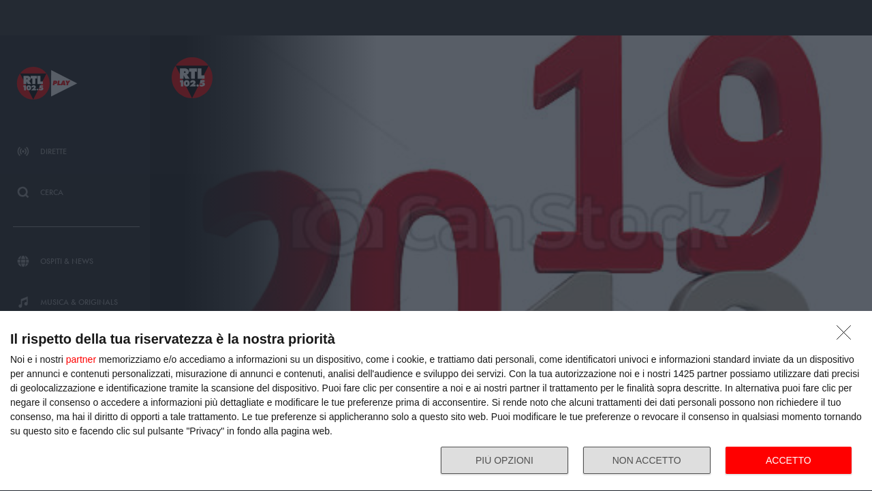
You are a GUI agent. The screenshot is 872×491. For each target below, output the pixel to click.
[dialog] (436, 401)
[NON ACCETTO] (847, 336)
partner (81, 359)
